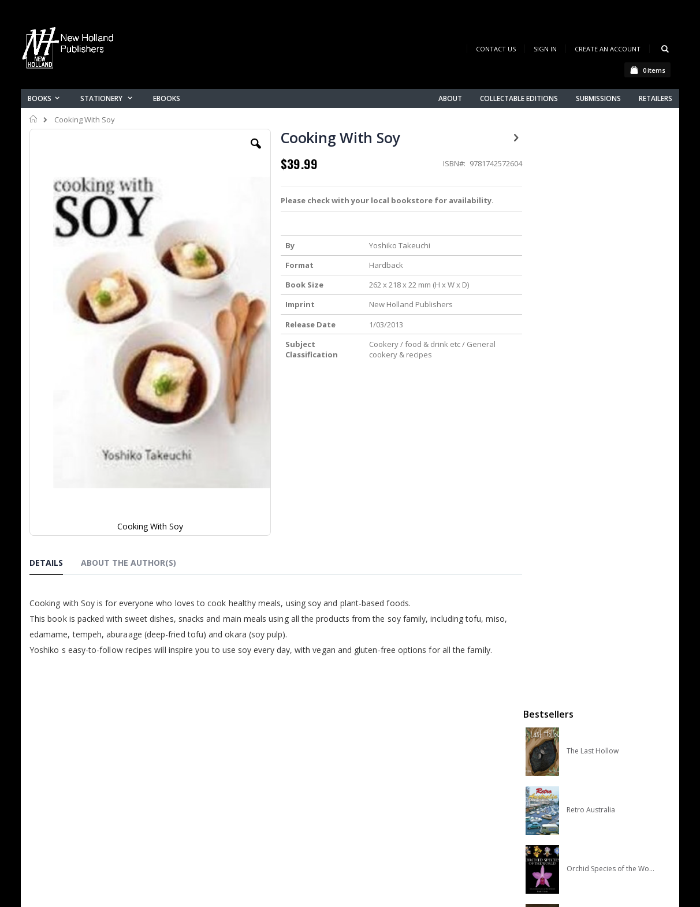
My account (228, 777)
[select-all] (653, 496)
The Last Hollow (593, 190)
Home (33, 119)
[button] (250, 152)
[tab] (54, 463)
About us (222, 747)
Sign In (545, 48)
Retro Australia (591, 248)
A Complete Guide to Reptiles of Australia (611, 425)
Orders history (233, 792)
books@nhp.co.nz (85, 764)
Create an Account (608, 48)
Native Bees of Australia (606, 366)
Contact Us (496, 48)
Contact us (226, 762)
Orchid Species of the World (611, 307)
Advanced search (240, 808)
